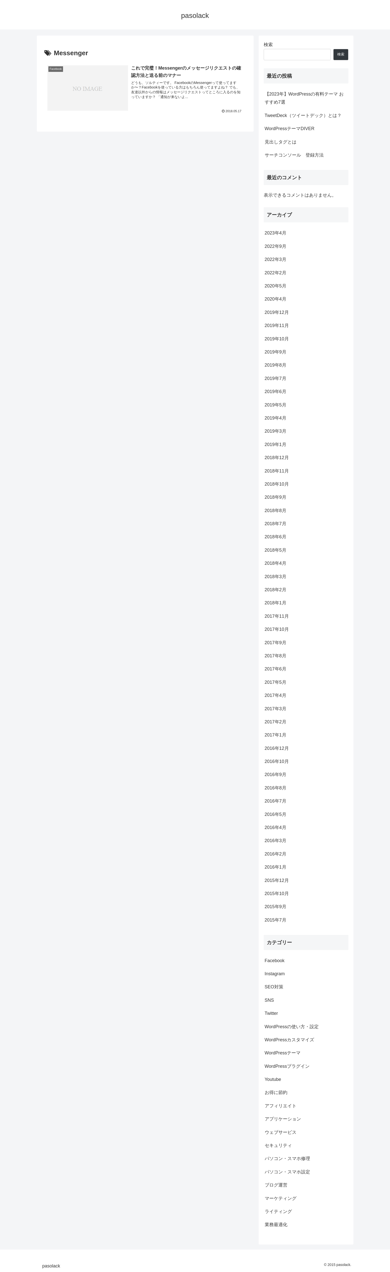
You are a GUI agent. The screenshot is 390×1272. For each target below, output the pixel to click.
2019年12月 (277, 312)
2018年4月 (275, 563)
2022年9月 (275, 246)
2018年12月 (277, 457)
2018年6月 (275, 536)
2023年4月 (275, 232)
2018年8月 (275, 510)
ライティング (278, 1211)
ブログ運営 (276, 1185)
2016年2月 (275, 853)
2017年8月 (275, 655)
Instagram (275, 973)
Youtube (273, 1079)
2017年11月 (277, 616)
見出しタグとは (280, 141)
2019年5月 (275, 404)
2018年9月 (275, 497)
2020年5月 (275, 285)
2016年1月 (275, 867)
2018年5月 (275, 550)
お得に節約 (276, 1092)
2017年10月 (277, 629)
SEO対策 (274, 986)
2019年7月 (275, 378)
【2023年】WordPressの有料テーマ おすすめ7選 (304, 98)
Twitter (271, 1013)
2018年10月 (277, 484)
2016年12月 (277, 748)
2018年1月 (275, 602)
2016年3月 (275, 840)
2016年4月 (275, 827)
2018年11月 (277, 471)
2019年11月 (277, 325)
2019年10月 (277, 338)
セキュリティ (278, 1145)
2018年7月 (275, 523)
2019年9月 (275, 351)
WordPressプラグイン (287, 1066)
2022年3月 (275, 259)
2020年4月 (275, 299)
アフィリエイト (280, 1105)
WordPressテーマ (283, 1052)
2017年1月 (275, 734)
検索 (268, 44)
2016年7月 (275, 801)
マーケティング (280, 1198)
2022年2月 (275, 272)
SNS (269, 1000)
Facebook (275, 960)
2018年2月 (275, 589)
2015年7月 (275, 920)
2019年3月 (275, 431)
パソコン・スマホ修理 (287, 1158)
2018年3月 (275, 576)
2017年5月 (275, 682)
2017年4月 (275, 695)
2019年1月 (275, 444)
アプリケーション (283, 1118)
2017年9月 (275, 642)
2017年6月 (275, 668)
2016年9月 (275, 774)
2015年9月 (275, 906)
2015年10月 (277, 893)
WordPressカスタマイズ (289, 1039)
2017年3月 (275, 708)
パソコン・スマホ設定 (287, 1171)
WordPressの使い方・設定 (292, 1026)
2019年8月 (275, 365)
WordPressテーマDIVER (290, 128)
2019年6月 (275, 391)
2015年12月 (277, 880)
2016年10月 (277, 761)
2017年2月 (275, 721)
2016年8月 (275, 787)
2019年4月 (275, 418)
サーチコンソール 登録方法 (294, 155)
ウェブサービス (280, 1132)
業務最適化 (276, 1224)
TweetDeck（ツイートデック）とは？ (303, 115)
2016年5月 (275, 814)
